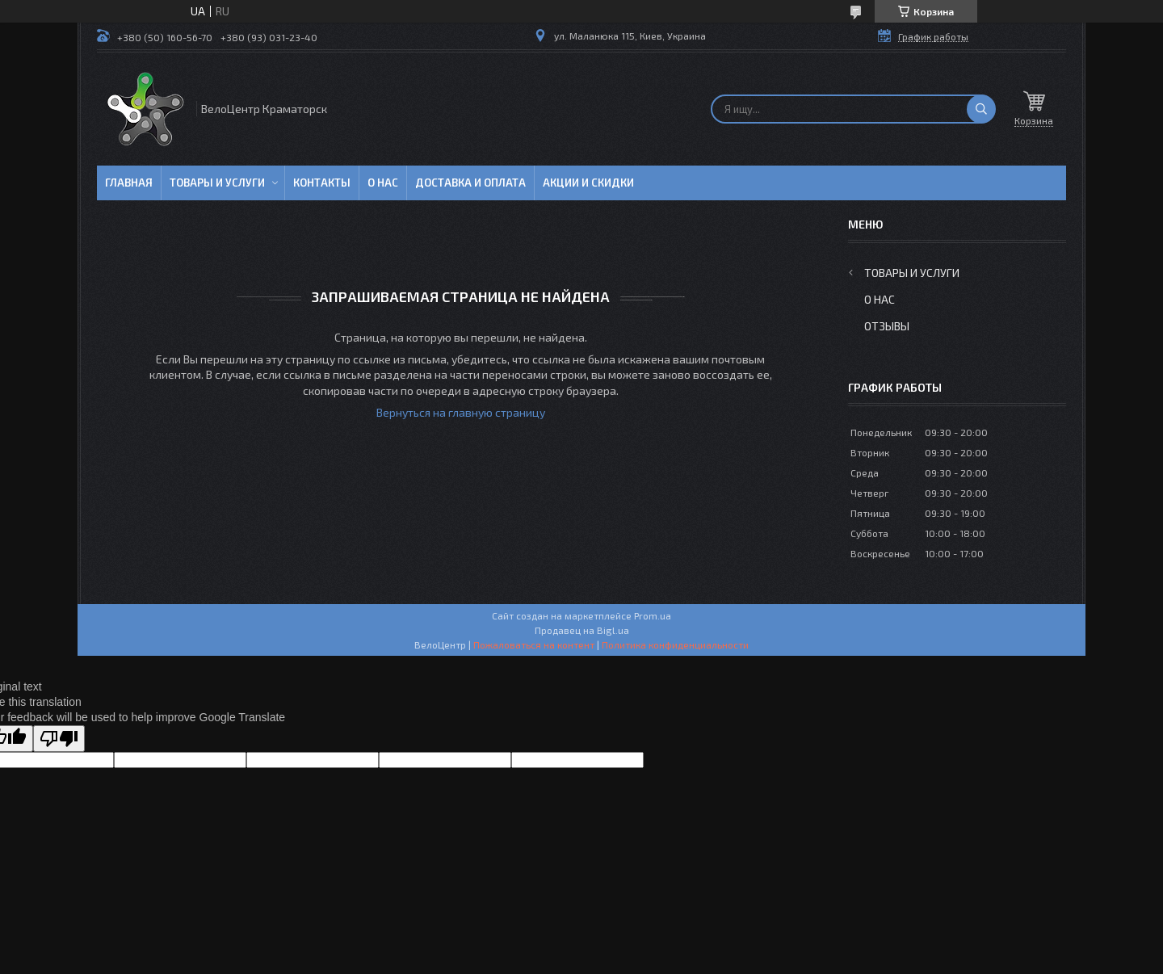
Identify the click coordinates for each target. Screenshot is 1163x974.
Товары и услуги (217, 182)
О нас (382, 182)
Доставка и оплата (470, 182)
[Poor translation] (59, 738)
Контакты (322, 182)
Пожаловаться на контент (533, 644)
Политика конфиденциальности (675, 644)
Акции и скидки (588, 182)
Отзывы (886, 326)
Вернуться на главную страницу (460, 412)
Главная (129, 182)
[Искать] (981, 109)
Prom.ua (652, 615)
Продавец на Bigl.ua (582, 630)
